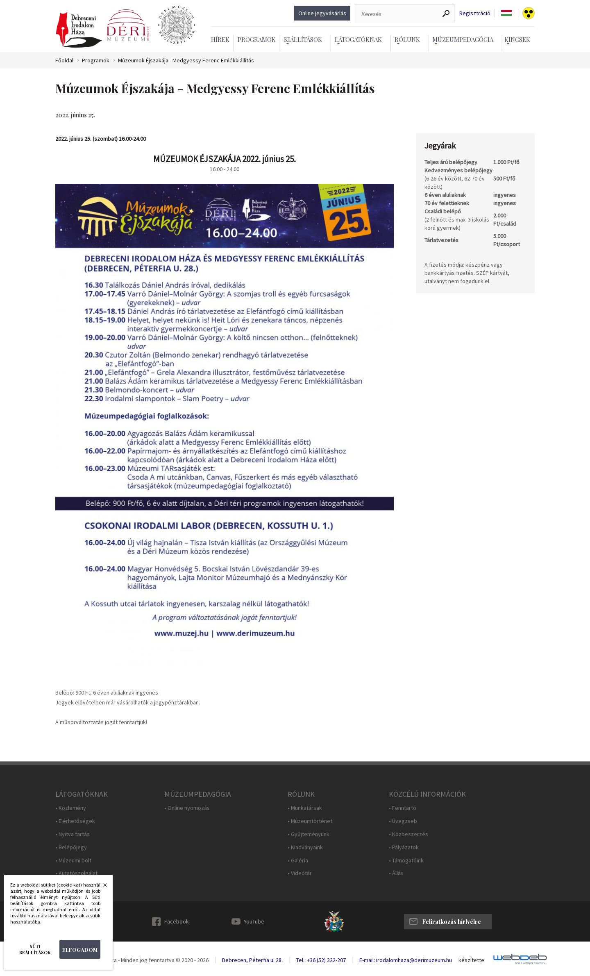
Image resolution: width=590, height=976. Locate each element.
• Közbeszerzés (408, 834)
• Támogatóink (406, 860)
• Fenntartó (402, 808)
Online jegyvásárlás (322, 13)
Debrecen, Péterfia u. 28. (252, 960)
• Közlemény (70, 808)
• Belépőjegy (71, 847)
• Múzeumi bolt (73, 860)
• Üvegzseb (403, 821)
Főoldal (64, 60)
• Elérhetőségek (75, 821)
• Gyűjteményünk (308, 834)
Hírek (220, 39)
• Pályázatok (404, 847)
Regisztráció (474, 13)
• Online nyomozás (187, 808)
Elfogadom (80, 949)
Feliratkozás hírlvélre (451, 922)
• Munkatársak (305, 808)
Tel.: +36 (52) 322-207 (321, 960)
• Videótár (300, 873)
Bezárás (100, 887)
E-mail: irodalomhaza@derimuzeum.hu (405, 960)
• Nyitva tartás (72, 834)
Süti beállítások (35, 949)
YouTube (254, 921)
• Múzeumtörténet (310, 821)
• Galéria (298, 860)
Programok (257, 39)
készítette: (472, 960)
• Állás (396, 873)
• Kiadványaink (305, 847)
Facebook (176, 921)
